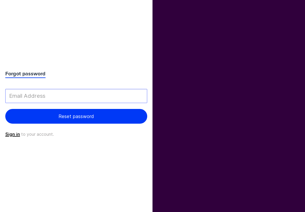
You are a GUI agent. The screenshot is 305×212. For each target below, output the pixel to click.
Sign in (12, 134)
